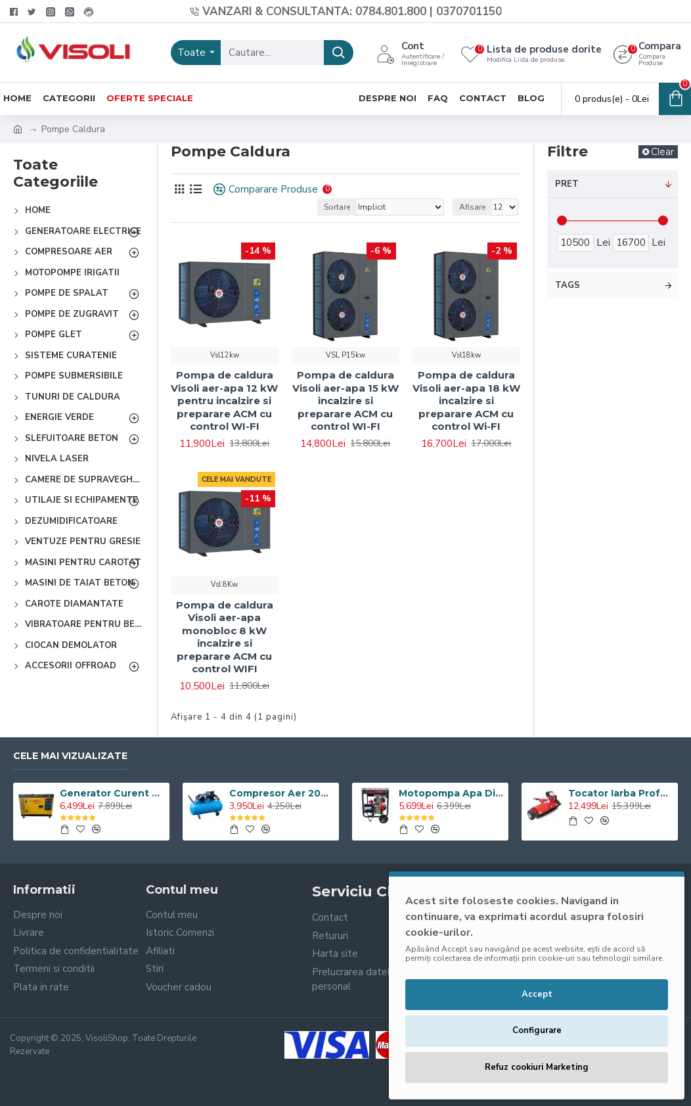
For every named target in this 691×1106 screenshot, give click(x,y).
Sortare (337, 207)
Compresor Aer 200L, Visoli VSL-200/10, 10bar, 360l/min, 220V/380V (281, 793)
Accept (537, 994)
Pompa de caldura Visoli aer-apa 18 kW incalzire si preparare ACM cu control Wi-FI (466, 400)
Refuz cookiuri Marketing (537, 1067)
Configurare (537, 1030)
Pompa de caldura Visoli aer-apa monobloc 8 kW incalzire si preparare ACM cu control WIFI (224, 637)
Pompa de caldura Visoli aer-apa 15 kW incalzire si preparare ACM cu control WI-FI (345, 400)
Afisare (472, 207)
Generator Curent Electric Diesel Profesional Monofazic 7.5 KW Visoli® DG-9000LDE (112, 793)
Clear (662, 152)
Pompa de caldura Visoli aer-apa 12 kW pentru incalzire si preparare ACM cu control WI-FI (224, 400)
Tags (567, 285)
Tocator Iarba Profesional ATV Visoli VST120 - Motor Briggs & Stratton (620, 793)
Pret (567, 184)
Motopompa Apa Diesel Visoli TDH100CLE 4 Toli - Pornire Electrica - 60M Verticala (451, 793)
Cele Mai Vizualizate (70, 756)
